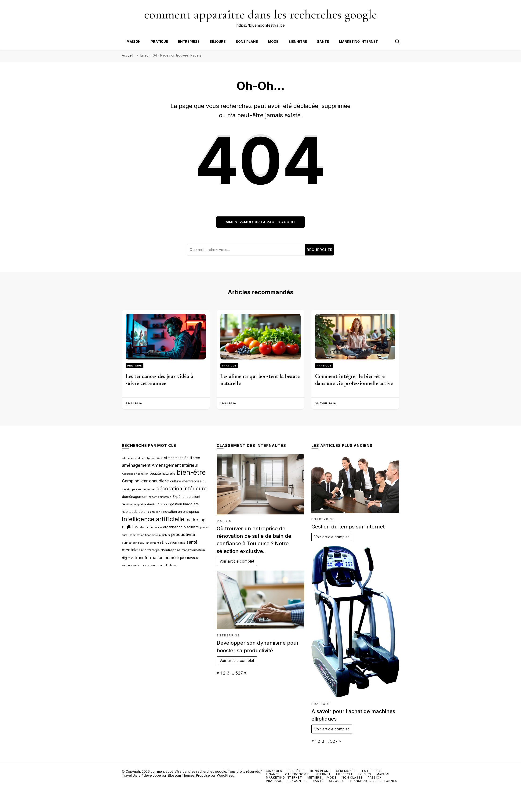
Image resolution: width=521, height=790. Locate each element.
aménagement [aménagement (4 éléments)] (136, 465)
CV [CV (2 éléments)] (204, 481)
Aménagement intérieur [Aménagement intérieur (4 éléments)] (175, 465)
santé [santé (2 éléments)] (181, 542)
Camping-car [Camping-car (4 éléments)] (135, 480)
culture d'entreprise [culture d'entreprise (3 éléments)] (186, 481)
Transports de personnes (373, 781)
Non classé (352, 777)
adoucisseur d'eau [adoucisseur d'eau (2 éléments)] (133, 458)
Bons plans (247, 41)
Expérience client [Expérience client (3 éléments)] (186, 496)
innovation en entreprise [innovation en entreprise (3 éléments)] (180, 511)
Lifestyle (344, 774)
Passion (375, 777)
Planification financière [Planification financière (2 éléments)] (143, 535)
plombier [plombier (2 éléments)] (164, 535)
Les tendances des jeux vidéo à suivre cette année (159, 380)
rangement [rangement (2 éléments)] (152, 542)
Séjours (218, 41)
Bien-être (297, 41)
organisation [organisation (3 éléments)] (172, 527)
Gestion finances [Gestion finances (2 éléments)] (158, 504)
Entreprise (189, 41)
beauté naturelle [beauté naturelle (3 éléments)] (162, 473)
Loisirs (364, 774)
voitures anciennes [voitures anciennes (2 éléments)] (134, 565)
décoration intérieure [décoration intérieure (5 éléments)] (182, 488)
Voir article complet (236, 561)
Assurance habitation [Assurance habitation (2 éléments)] (135, 473)
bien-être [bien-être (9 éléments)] (191, 472)
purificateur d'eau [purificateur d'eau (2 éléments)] (133, 542)
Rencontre (297, 781)
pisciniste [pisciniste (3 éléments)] (191, 527)
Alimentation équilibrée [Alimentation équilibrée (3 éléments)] (182, 458)
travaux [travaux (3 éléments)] (193, 558)
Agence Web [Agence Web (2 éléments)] (154, 458)
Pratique (159, 41)
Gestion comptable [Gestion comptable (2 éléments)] (134, 504)
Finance (273, 774)
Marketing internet (358, 41)
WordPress (225, 775)
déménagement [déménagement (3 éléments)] (134, 496)
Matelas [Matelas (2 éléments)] (140, 527)
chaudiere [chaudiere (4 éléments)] (159, 480)
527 (239, 673)
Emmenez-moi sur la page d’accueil (260, 222)
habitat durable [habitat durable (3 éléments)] (134, 511)
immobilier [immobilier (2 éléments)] (153, 512)
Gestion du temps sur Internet (348, 527)
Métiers (314, 777)
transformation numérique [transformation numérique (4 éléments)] (160, 557)
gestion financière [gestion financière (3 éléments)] (184, 504)
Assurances (271, 771)
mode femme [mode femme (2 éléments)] (154, 527)
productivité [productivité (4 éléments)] (183, 534)
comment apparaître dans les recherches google (260, 14)
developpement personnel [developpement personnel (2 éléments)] (138, 489)
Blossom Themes (181, 775)
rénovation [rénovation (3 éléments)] (168, 542)
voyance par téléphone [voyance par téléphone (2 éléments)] (162, 565)
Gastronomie (297, 774)
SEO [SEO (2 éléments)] (141, 550)
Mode (273, 41)
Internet (323, 774)
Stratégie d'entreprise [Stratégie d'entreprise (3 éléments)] (162, 550)
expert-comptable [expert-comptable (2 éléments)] (160, 497)
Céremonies (346, 771)
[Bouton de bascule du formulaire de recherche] (397, 42)
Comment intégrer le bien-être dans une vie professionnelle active (354, 380)
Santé (323, 41)
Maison (134, 41)
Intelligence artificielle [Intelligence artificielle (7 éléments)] (153, 519)
